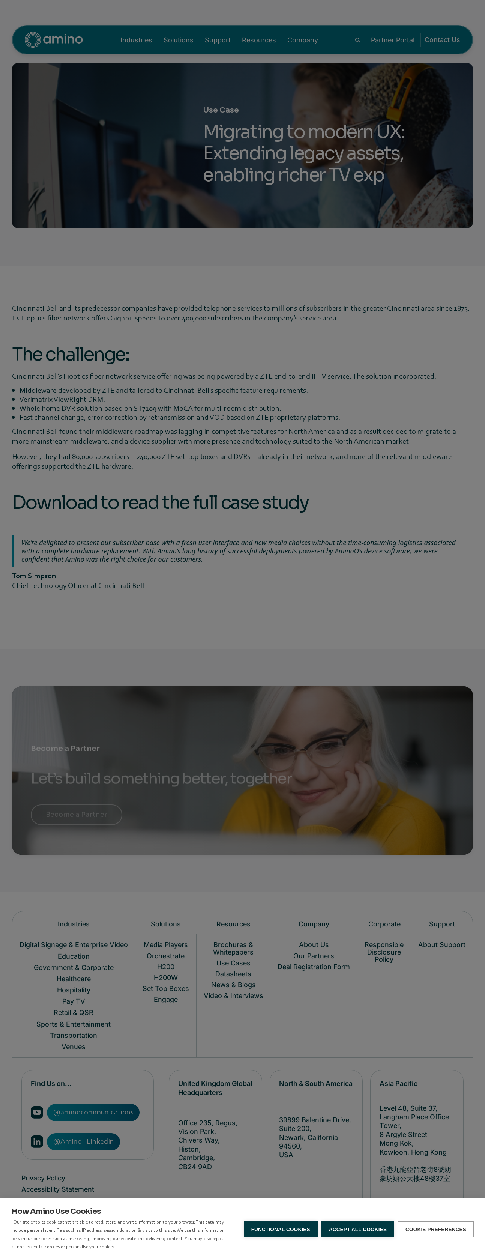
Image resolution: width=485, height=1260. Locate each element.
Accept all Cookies (358, 1229)
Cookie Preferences (435, 1229)
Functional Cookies (280, 1229)
